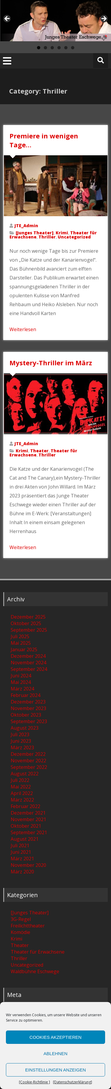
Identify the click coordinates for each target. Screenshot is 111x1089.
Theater (39, 450)
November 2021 (28, 819)
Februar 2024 (25, 695)
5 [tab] (65, 47)
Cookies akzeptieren (56, 1037)
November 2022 (28, 760)
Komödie (20, 932)
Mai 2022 (21, 786)
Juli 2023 (20, 734)
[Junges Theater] (35, 232)
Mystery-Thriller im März (50, 362)
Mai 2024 (21, 682)
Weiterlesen (22, 329)
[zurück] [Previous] (7, 19)
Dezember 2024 (28, 656)
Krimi (62, 232)
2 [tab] (45, 47)
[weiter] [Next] (103, 19)
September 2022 (29, 767)
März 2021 (22, 858)
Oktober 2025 (26, 623)
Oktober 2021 (26, 826)
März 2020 (22, 871)
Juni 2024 (21, 675)
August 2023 (24, 728)
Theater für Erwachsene (38, 952)
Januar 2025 (24, 649)
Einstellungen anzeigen (55, 1069)
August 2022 (24, 773)
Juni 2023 (21, 741)
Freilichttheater (28, 925)
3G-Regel (21, 919)
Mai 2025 (21, 643)
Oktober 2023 (26, 715)
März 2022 (22, 799)
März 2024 (22, 688)
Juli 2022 (20, 780)
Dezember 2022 (28, 754)
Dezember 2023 (28, 701)
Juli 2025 (20, 636)
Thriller (47, 237)
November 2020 (28, 865)
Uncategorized (74, 237)
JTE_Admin (26, 225)
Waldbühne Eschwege (35, 971)
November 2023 (28, 708)
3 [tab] (52, 47)
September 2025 (29, 630)
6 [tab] (72, 47)
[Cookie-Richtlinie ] (34, 1082)
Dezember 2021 (28, 813)
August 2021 (24, 839)
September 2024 (29, 669)
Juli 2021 (20, 845)
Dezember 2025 (28, 617)
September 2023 (29, 721)
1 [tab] (38, 47)
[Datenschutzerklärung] (72, 1082)
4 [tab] (59, 47)
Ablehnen (55, 1053)
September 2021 (29, 832)
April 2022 (22, 793)
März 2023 (22, 747)
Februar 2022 (25, 806)
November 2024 (28, 662)
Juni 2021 (21, 852)
